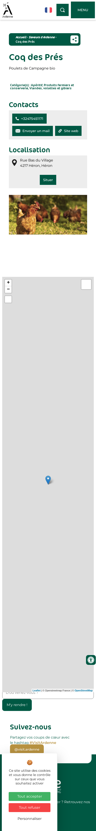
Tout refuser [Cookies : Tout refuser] (29, 807)
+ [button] (8, 283)
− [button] (8, 289)
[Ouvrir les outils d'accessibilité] (91, 660)
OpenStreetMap (84, 690)
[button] (29, 119)
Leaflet (36, 690)
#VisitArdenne (43, 743)
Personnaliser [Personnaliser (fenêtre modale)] (30, 819)
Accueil (21, 37)
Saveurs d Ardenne (42, 37)
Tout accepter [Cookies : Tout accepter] (29, 796)
